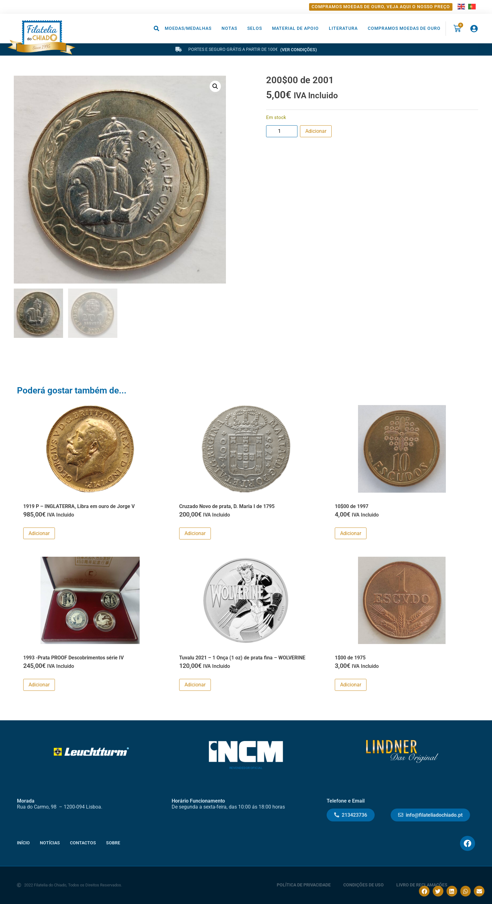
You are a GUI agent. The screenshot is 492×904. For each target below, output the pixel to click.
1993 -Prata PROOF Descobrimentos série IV (73, 658)
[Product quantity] (281, 131)
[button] (156, 28)
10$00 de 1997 (351, 506)
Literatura (343, 28)
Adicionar (315, 131)
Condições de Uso (363, 885)
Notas (229, 28)
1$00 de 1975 (350, 658)
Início (23, 843)
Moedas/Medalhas (188, 28)
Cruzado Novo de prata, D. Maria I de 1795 (227, 506)
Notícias (50, 843)
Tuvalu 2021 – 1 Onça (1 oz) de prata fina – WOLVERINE (242, 658)
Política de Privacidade (304, 885)
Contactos (83, 843)
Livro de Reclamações (421, 885)
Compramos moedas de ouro (404, 28)
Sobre (113, 843)
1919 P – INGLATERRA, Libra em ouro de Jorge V (79, 506)
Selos (254, 28)
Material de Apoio (295, 28)
